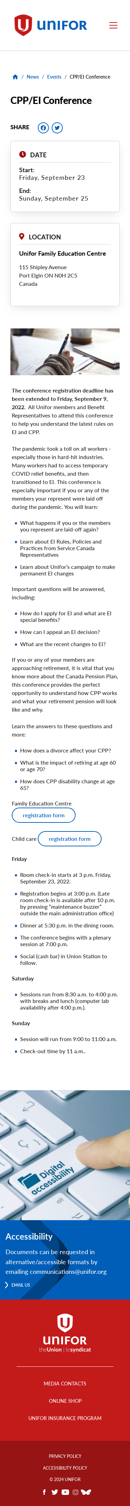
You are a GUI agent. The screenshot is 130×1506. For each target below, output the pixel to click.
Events (54, 77)
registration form (43, 815)
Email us (20, 1285)
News (33, 77)
